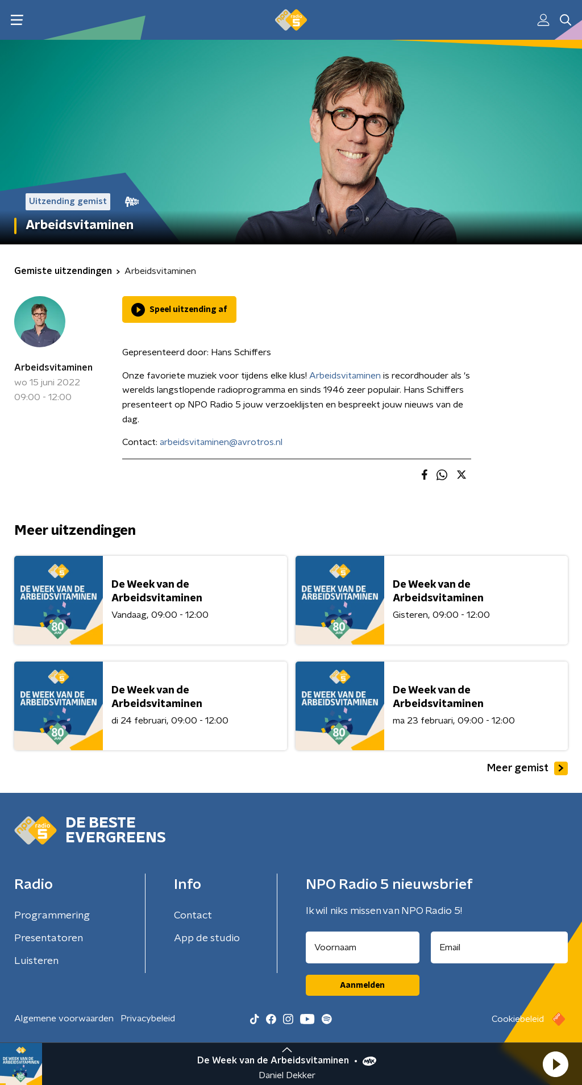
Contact (193, 916)
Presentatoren (48, 938)
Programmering (52, 916)
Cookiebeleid (518, 1019)
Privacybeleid (147, 1018)
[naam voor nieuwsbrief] (362, 947)
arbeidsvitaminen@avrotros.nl (221, 442)
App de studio (207, 938)
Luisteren (36, 961)
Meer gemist (527, 768)
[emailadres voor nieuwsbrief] (499, 947)
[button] (555, 1064)
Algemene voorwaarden (64, 1018)
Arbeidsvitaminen (53, 367)
